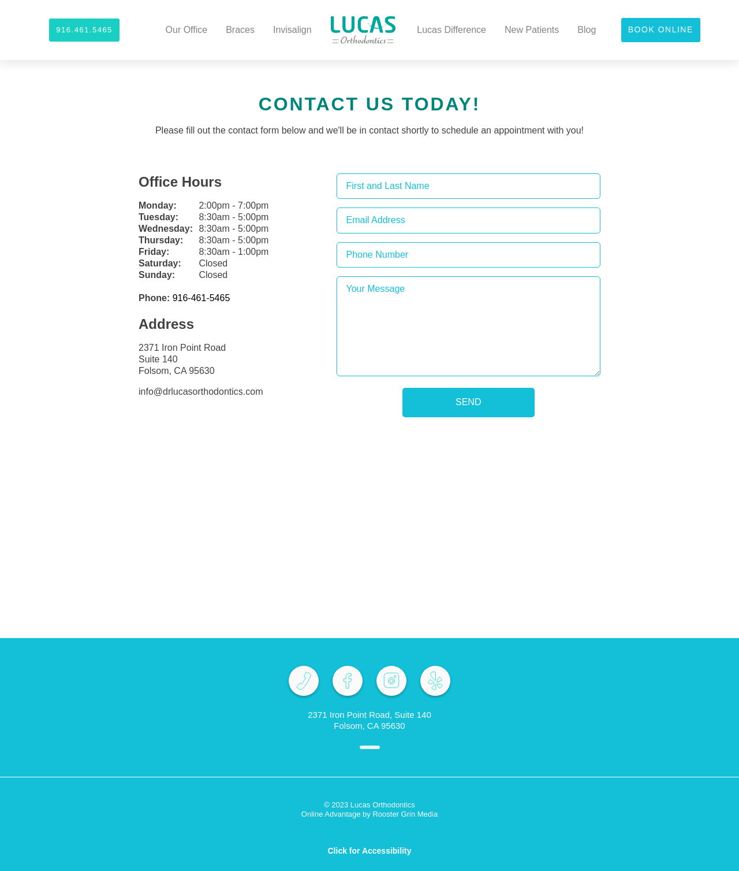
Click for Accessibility (370, 850)
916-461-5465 (201, 298)
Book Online (660, 29)
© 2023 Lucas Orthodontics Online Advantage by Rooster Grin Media (369, 809)
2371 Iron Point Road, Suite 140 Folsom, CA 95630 (369, 720)
